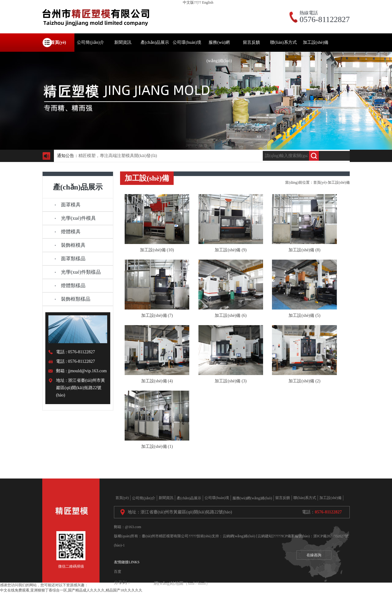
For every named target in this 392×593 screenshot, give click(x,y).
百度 (117, 571)
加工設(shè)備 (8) (304, 250)
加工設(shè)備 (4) (157, 381)
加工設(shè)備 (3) (231, 381)
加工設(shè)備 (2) (304, 381)
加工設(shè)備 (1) (157, 446)
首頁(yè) (319, 182)
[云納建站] (264, 536)
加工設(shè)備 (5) (304, 315)
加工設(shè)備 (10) (157, 250)
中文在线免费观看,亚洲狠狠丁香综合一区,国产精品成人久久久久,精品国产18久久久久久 (71, 590)
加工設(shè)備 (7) (157, 315)
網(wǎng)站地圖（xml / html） (182, 583)
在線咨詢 (314, 555)
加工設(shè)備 (339, 182)
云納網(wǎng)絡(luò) (239, 536)
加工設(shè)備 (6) (231, 315)
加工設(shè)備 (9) (231, 250)
